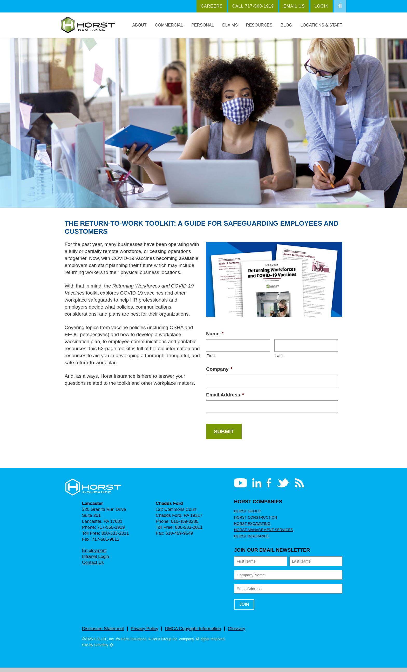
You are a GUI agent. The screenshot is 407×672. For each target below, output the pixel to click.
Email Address (224, 398)
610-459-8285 (183, 526)
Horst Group (246, 515)
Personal (208, 25)
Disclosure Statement (103, 633)
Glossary (238, 633)
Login (318, 6)
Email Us (291, 6)
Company (219, 372)
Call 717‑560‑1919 (253, 6)
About (146, 25)
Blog (288, 25)
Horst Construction (254, 521)
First (210, 359)
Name (215, 337)
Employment (94, 555)
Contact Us (93, 567)
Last (279, 359)
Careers (214, 6)
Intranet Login (96, 561)
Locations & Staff (322, 25)
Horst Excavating (251, 528)
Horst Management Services (261, 534)
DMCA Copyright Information (194, 633)
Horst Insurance (251, 540)
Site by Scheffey (95, 649)
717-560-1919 (110, 532)
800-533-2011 (114, 538)
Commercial (175, 25)
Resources (262, 25)
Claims (234, 25)
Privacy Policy (144, 633)
